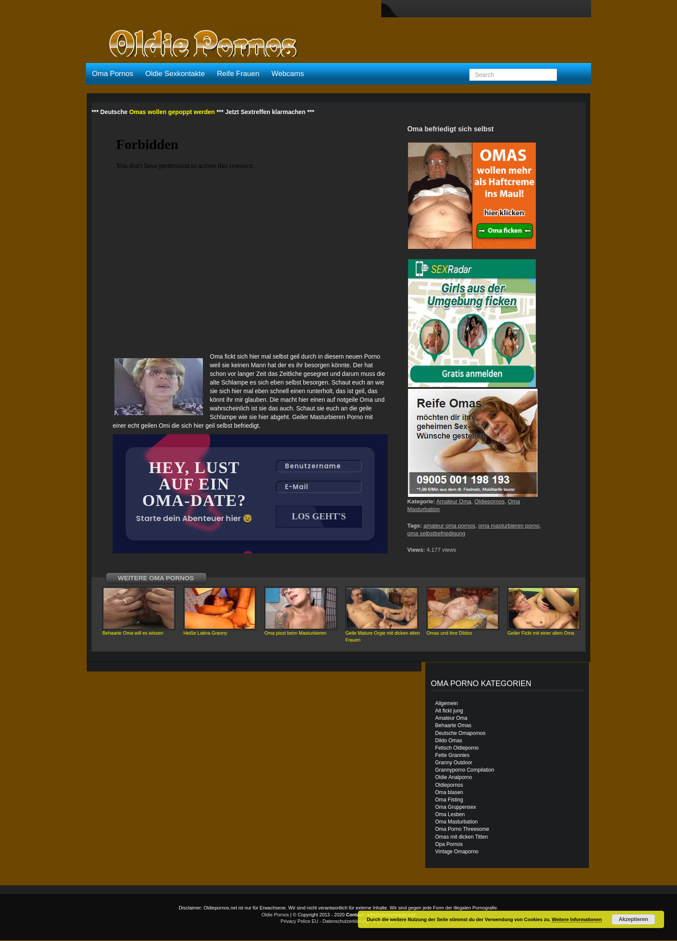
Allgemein (446, 704)
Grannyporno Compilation (464, 771)
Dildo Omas (448, 741)
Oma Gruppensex (455, 808)
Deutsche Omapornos (460, 734)
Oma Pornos (112, 74)
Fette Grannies (452, 756)
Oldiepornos (490, 501)
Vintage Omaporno (457, 852)
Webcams (288, 74)
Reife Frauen (238, 74)
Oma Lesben (450, 815)
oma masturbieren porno (509, 525)
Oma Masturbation (456, 823)
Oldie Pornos (275, 915)
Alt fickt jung (449, 712)
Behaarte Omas (453, 726)
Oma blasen (449, 793)
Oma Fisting (449, 801)
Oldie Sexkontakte (175, 74)
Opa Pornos (449, 845)
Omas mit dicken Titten (461, 838)
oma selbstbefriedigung (436, 533)
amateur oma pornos (449, 525)
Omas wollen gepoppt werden (172, 111)
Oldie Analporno (453, 778)
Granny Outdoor (453, 763)
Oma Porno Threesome (462, 830)
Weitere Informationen (577, 919)
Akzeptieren (633, 919)
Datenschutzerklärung (346, 922)
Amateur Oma (454, 501)
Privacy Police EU (299, 922)
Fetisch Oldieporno (457, 749)
